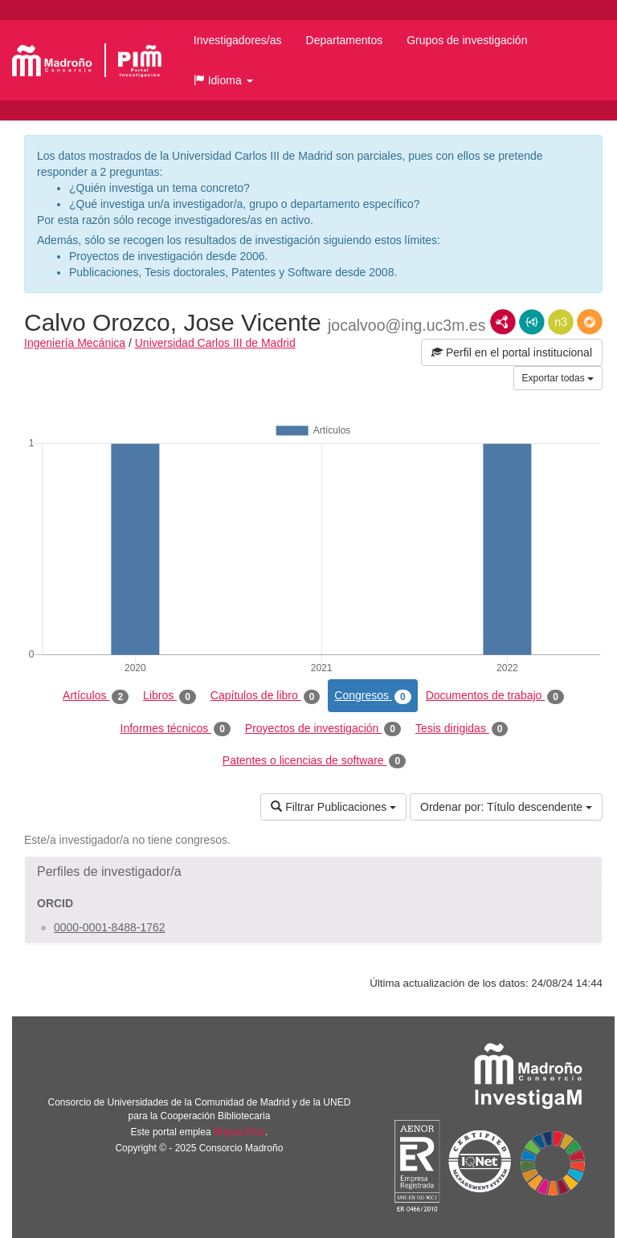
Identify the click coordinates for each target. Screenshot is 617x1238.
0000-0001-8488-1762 (109, 927)
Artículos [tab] (96, 696)
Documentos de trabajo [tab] (495, 696)
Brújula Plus (239, 1132)
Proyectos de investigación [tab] (323, 729)
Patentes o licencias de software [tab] (314, 761)
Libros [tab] (169, 696)
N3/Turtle (561, 322)
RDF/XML (503, 322)
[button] (223, 80)
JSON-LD (532, 322)
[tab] (313, 872)
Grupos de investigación (467, 40)
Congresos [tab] (372, 696)
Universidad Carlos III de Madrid (215, 342)
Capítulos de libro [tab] (265, 696)
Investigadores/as (238, 40)
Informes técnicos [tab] (176, 729)
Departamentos (344, 40)
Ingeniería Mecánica (74, 342)
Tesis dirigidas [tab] (462, 729)
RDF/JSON (590, 322)
